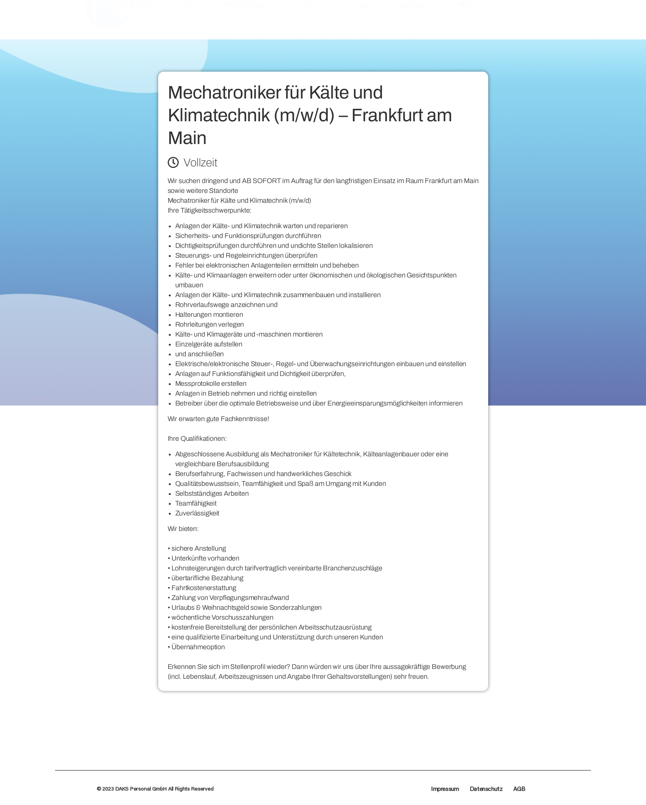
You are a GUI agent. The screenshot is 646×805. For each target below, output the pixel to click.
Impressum (413, 26)
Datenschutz (486, 788)
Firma (313, 26)
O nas (362, 26)
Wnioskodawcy (248, 26)
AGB (519, 788)
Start (187, 26)
